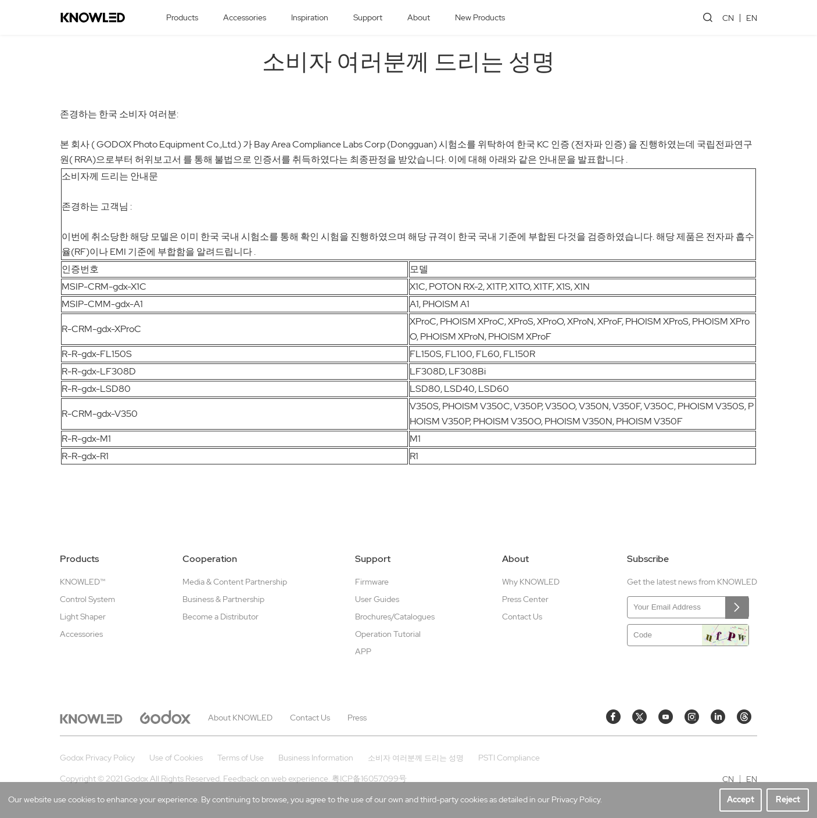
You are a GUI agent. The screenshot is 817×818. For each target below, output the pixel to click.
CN (728, 18)
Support (367, 17)
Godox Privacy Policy (97, 757)
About (418, 17)
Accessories (244, 17)
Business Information (315, 757)
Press (357, 717)
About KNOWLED (240, 717)
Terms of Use (240, 757)
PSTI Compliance (509, 757)
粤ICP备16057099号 (369, 778)
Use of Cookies (176, 757)
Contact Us (310, 717)
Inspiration (309, 17)
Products (182, 17)
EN (751, 18)
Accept (740, 799)
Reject (788, 799)
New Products (480, 17)
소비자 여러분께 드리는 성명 (416, 758)
